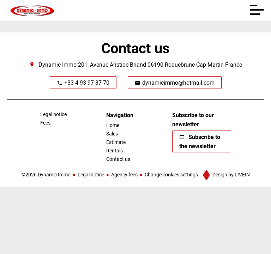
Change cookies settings (171, 174)
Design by (230, 174)
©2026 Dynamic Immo (46, 174)
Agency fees (124, 174)
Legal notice (91, 174)
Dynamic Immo (57, 64)
